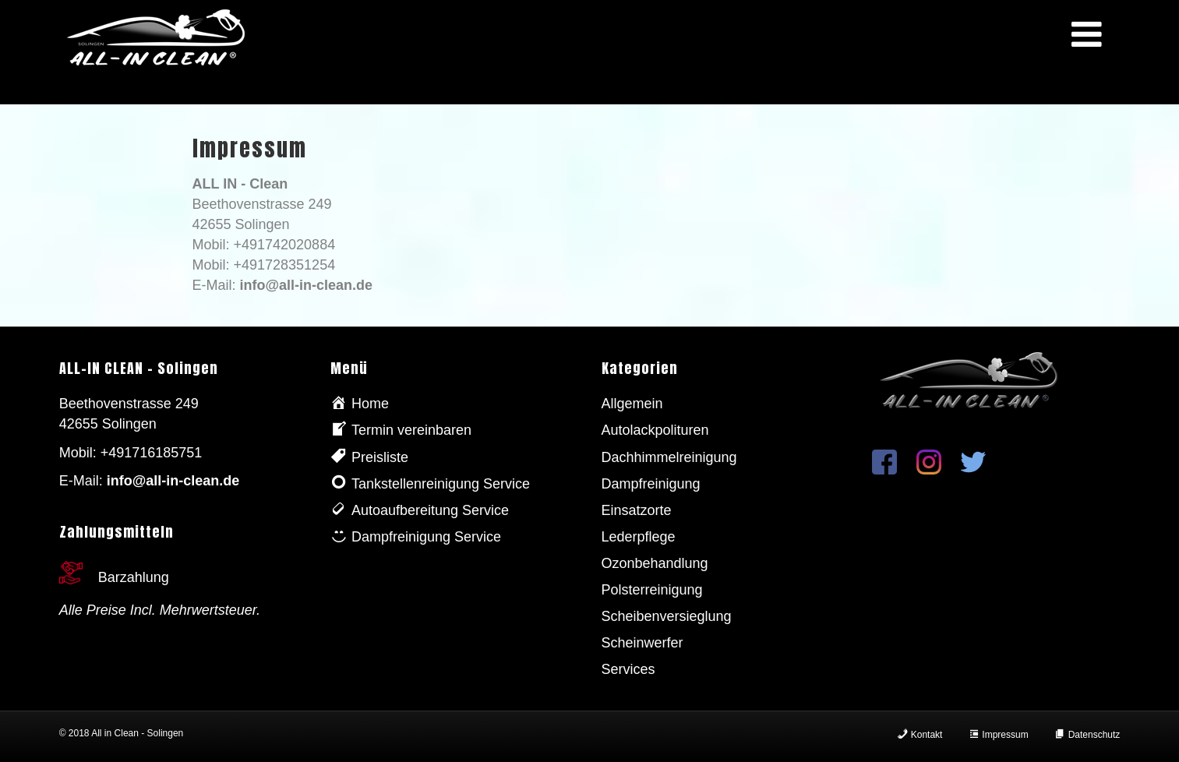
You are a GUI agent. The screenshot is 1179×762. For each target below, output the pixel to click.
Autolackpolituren (655, 430)
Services (628, 669)
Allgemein (632, 403)
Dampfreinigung (651, 484)
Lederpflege (639, 537)
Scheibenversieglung (667, 616)
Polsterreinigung (652, 590)
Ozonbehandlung (655, 563)
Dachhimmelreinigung (669, 457)
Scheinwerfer (642, 643)
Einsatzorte (637, 510)
